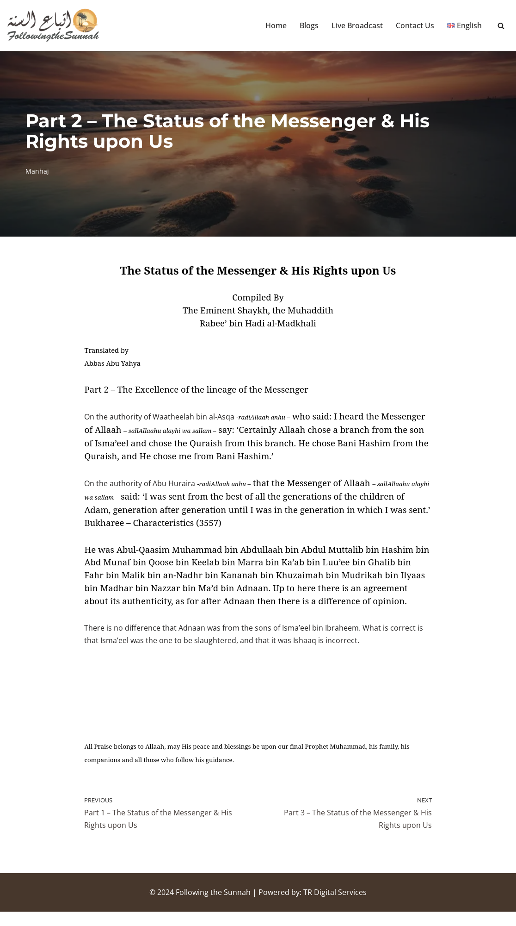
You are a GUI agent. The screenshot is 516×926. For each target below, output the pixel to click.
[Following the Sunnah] (53, 25)
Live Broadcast (357, 25)
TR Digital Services (335, 906)
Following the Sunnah (213, 906)
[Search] (501, 25)
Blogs (309, 25)
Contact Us (415, 25)
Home (276, 25)
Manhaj (37, 171)
